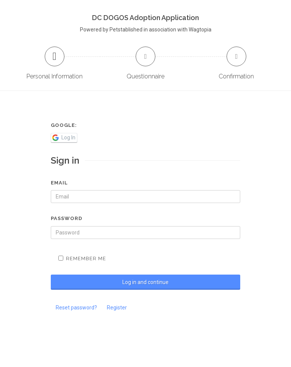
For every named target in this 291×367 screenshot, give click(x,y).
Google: (64, 125)
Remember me (82, 258)
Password (66, 218)
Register (117, 308)
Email (59, 183)
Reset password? (76, 308)
